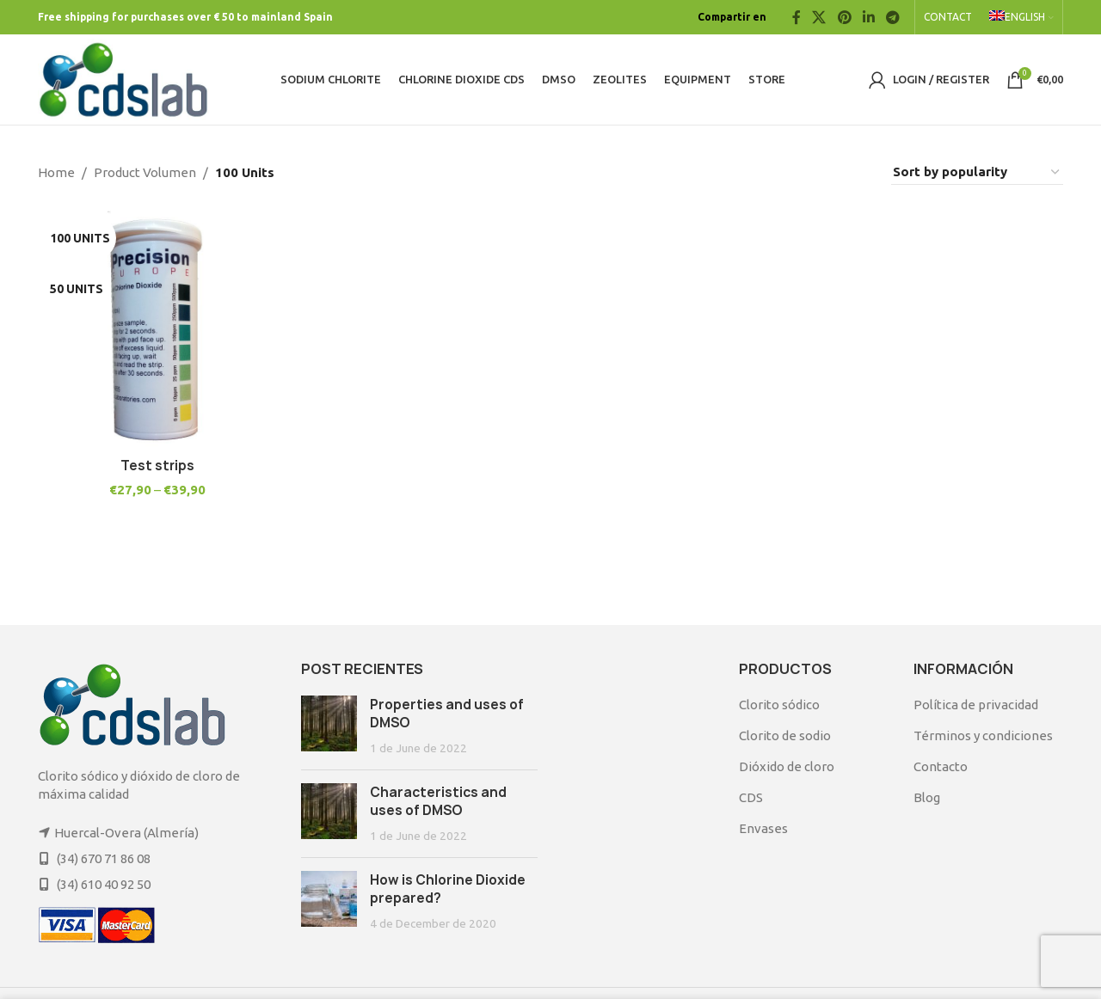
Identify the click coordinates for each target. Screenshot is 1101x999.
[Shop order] (977, 172)
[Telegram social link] (893, 17)
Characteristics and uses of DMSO (438, 801)
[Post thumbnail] (329, 726)
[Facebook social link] (796, 17)
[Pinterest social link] (844, 17)
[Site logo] (123, 77)
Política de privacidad (975, 704)
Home (56, 172)
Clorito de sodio (785, 735)
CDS (751, 797)
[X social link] (819, 17)
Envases (763, 828)
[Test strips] (156, 329)
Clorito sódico (779, 704)
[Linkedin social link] (868, 17)
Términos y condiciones (983, 735)
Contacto (940, 766)
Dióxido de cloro (786, 766)
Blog (926, 797)
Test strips (156, 465)
